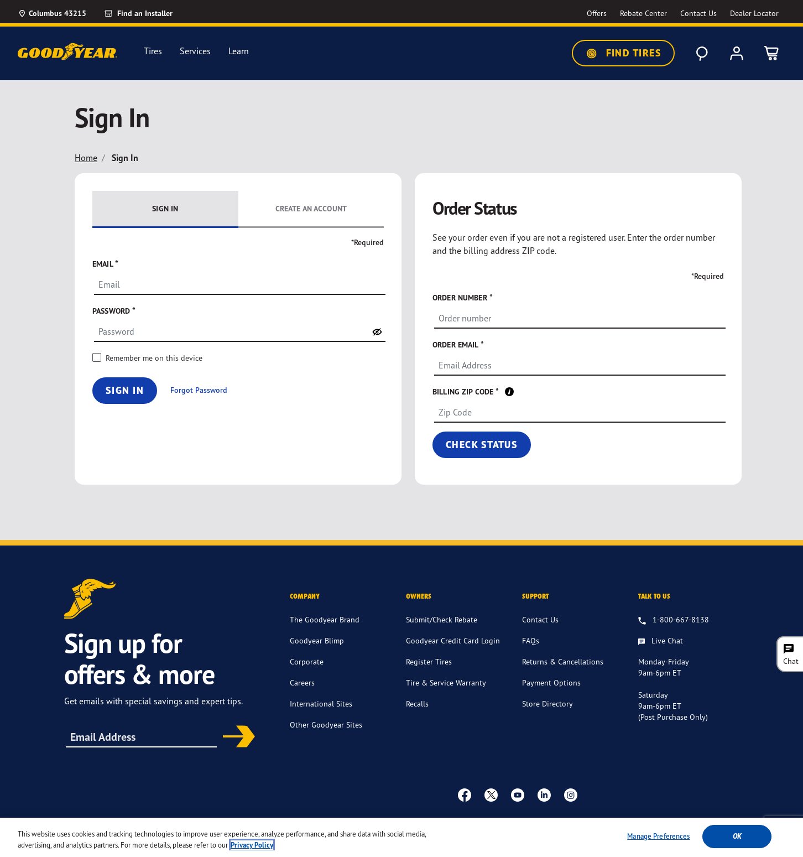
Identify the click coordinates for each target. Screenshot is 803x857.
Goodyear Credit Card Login (453, 640)
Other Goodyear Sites (326, 724)
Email (103, 263)
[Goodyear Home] (67, 51)
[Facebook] (464, 794)
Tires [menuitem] (153, 51)
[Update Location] (52, 13)
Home (86, 157)
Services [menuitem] (195, 51)
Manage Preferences (658, 840)
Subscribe (235, 737)
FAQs (530, 640)
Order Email (456, 344)
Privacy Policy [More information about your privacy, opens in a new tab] (252, 849)
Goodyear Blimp (317, 640)
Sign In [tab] (165, 209)
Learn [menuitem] (238, 51)
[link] (151, 13)
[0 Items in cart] (772, 53)
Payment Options (551, 682)
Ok (737, 840)
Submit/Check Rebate (441, 619)
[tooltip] (509, 391)
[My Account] (736, 53)
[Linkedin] (544, 794)
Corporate (307, 661)
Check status (482, 444)
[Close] (785, 840)
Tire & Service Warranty (446, 682)
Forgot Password (198, 390)
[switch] (377, 332)
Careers (302, 682)
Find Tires (623, 53)
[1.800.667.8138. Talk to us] (673, 620)
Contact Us (540, 619)
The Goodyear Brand (324, 619)
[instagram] (570, 794)
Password (112, 310)
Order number (460, 297)
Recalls (417, 703)
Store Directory (547, 703)
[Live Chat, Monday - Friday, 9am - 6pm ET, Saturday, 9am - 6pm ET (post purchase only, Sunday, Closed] (660, 641)
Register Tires (429, 661)
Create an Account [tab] (311, 209)
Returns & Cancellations (562, 661)
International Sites (321, 703)
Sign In (125, 390)
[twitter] (491, 794)
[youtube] (517, 794)
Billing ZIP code (464, 391)
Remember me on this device (154, 357)
